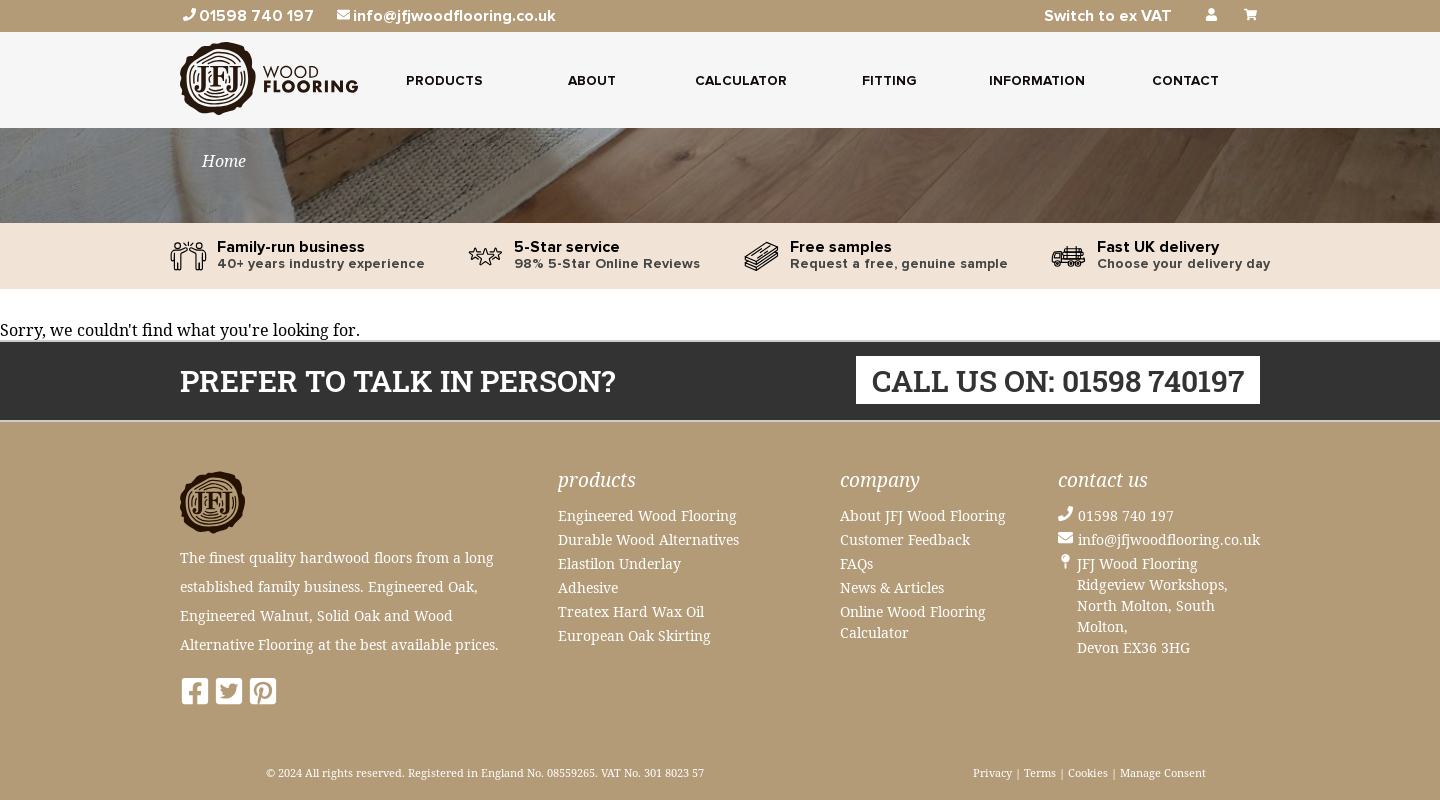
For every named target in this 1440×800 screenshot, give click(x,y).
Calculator (741, 81)
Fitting (889, 81)
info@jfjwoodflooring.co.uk (1169, 539)
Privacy (992, 772)
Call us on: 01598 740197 (1058, 380)
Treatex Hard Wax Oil (631, 611)
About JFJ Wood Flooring (923, 515)
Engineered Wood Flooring (647, 515)
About (592, 81)
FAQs (856, 563)
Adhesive (588, 587)
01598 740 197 (1126, 515)
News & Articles (892, 587)
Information (1037, 81)
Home (224, 161)
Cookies (1088, 772)
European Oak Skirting (634, 635)
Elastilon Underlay (619, 563)
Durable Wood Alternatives (648, 539)
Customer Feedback (905, 539)
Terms (1040, 772)
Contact (1185, 81)
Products (444, 81)
